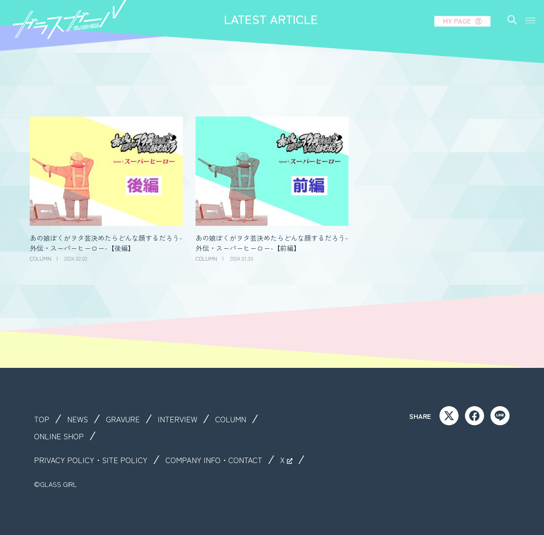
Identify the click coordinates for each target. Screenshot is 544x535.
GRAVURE (127, 419)
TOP (42, 419)
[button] (530, 11)
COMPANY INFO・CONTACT (223, 459)
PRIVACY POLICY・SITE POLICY (93, 459)
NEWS (79, 419)
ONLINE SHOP (61, 436)
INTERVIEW (184, 419)
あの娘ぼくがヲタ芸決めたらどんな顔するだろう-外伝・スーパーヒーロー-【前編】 (272, 243)
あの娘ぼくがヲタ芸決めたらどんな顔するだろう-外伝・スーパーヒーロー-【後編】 (106, 243)
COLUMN (239, 419)
